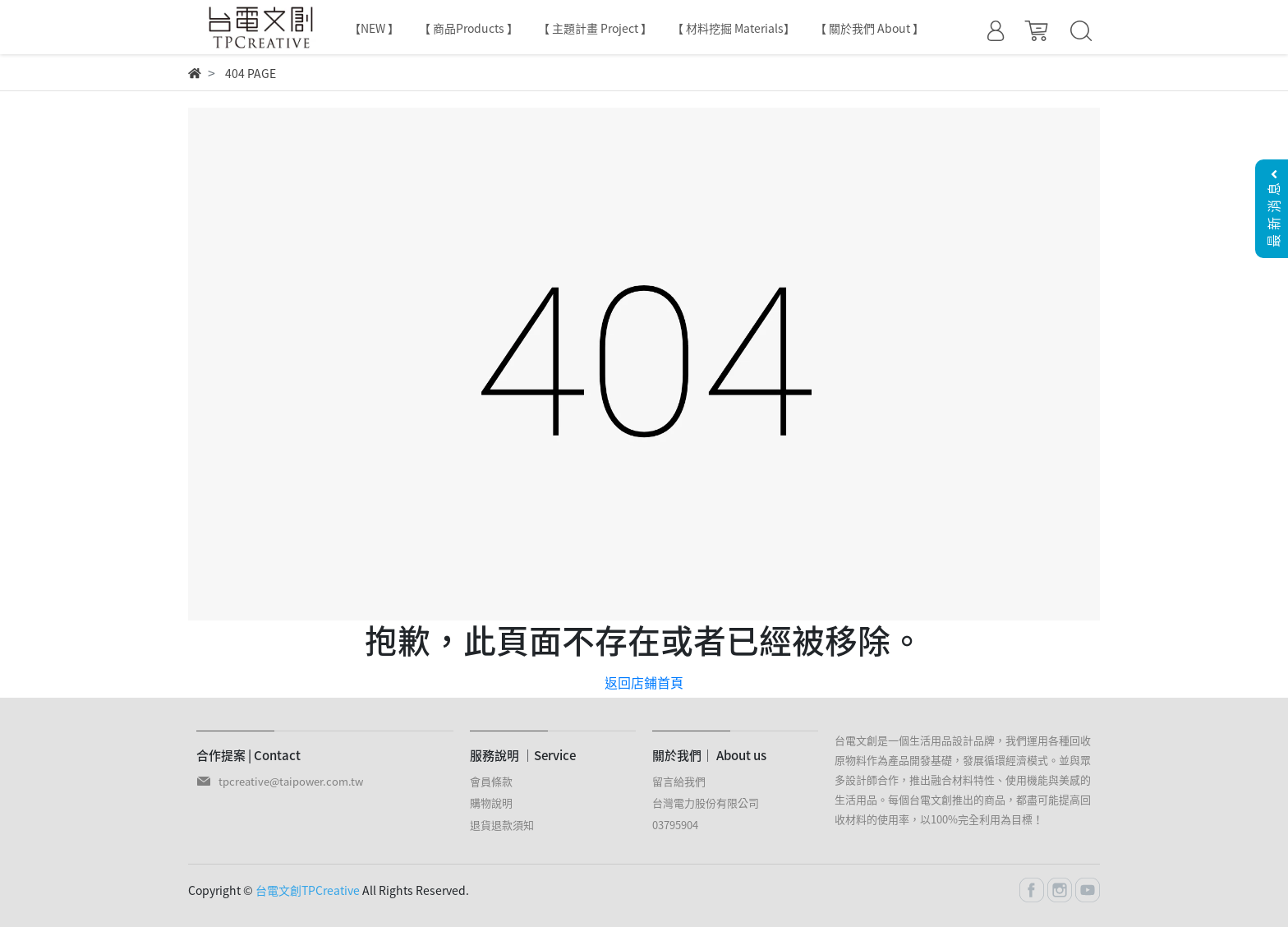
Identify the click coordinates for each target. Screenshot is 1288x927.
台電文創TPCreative (307, 890)
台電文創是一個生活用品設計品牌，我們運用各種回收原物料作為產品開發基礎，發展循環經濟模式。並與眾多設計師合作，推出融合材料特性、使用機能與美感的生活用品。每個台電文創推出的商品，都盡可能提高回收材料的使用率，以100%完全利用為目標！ (963, 779)
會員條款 (491, 781)
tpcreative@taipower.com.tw (290, 781)
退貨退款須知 (502, 824)
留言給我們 (679, 781)
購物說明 (491, 802)
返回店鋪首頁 (644, 682)
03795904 (675, 824)
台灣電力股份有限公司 (705, 802)
